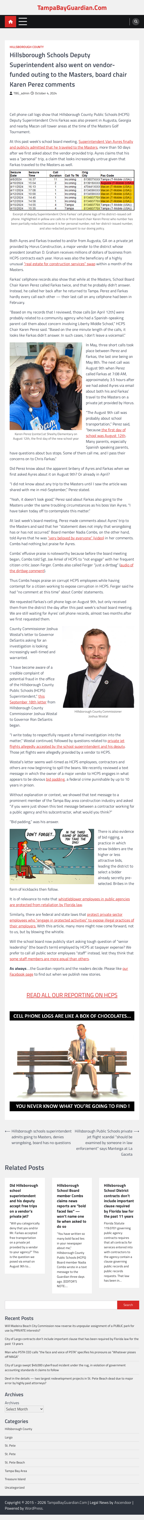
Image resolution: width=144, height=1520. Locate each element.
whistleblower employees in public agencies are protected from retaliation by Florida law (70, 902)
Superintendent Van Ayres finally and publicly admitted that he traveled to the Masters (71, 144)
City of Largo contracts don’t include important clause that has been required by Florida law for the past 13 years (72, 1346)
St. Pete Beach (15, 1467)
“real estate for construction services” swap (59, 264)
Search (128, 1310)
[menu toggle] (23, 21)
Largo (9, 1442)
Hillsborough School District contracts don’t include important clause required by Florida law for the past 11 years (119, 1206)
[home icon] (10, 21)
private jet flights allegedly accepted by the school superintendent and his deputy (67, 743)
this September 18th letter (28, 699)
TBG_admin (19, 93)
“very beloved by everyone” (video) (76, 538)
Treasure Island (15, 1484)
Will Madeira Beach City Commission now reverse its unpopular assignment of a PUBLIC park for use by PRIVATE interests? (69, 1333)
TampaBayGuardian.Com (72, 7)
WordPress (33, 1513)
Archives (12, 1408)
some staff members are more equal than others (49, 959)
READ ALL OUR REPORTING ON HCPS (72, 995)
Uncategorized (15, 1492)
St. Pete (10, 1450)
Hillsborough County (27, 47)
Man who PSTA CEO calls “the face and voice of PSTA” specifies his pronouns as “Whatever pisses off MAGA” (70, 1360)
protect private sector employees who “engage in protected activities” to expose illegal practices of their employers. (72, 920)
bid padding (55, 779)
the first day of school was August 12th (106, 432)
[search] (135, 21)
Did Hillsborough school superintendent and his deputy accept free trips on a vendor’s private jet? (24, 1201)
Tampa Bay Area (16, 1476)
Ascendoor (122, 1508)
